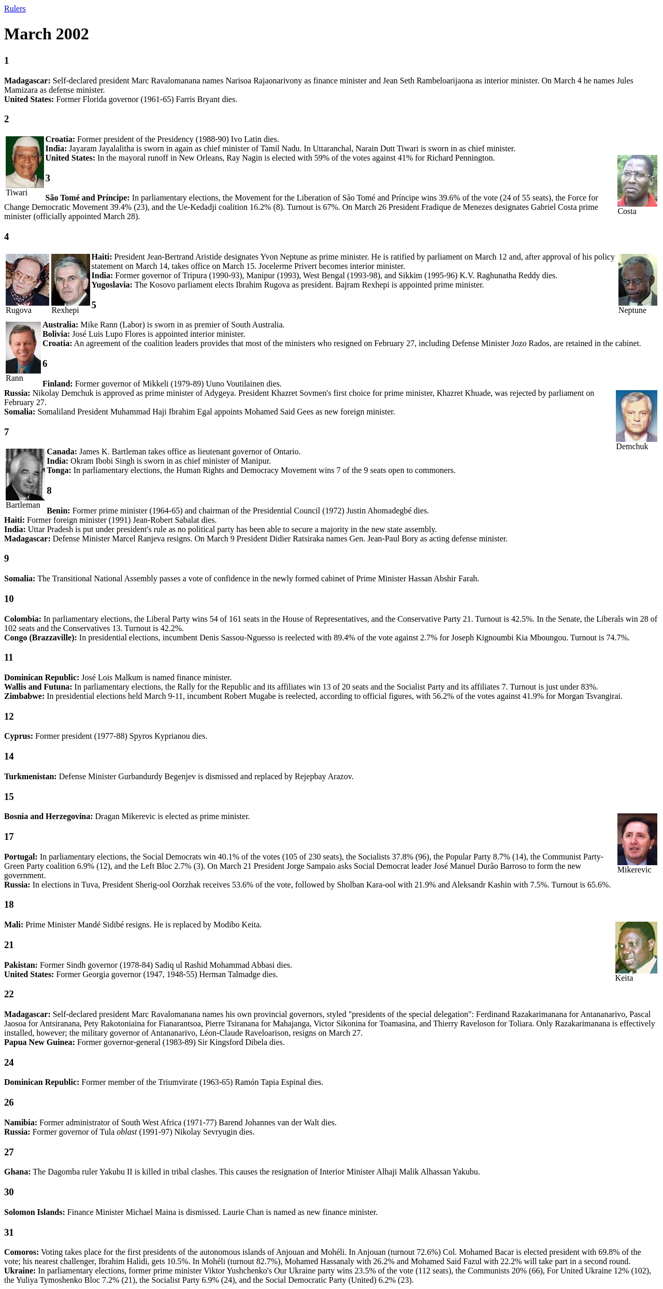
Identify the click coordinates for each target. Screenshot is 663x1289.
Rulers (15, 8)
